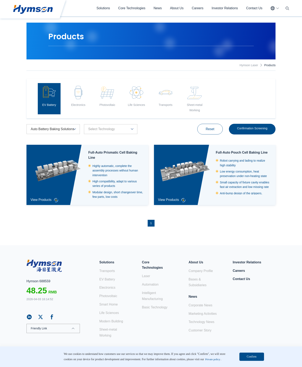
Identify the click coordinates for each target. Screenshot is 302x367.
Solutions (103, 8)
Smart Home (108, 304)
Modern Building (111, 321)
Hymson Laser (249, 65)
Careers (197, 8)
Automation (150, 284)
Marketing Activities (203, 313)
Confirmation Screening (250, 131)
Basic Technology (154, 307)
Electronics (107, 287)
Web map (269, 359)
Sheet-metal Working (108, 332)
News (158, 8)
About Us (177, 8)
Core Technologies (131, 8)
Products (270, 65)
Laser (146, 276)
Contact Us (254, 8)
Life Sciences (109, 313)
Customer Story (200, 330)
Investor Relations (225, 8)
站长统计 (153, 359)
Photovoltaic (108, 296)
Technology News (201, 322)
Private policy (246, 359)
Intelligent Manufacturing (152, 296)
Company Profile (201, 271)
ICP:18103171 (138, 359)
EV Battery (107, 279)
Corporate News (200, 305)
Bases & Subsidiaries (198, 282)
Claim (226, 359)
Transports (107, 271)
